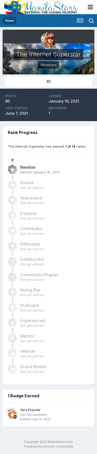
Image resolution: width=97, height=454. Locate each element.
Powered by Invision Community (48, 446)
